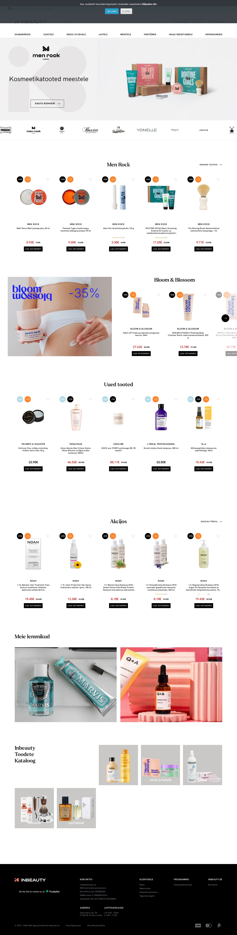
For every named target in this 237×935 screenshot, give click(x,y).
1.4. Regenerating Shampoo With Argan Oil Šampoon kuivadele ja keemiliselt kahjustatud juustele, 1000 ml (204, 589)
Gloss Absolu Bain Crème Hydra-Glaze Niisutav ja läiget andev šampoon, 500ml (76, 450)
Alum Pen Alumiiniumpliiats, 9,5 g (118, 228)
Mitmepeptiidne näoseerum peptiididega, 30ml (204, 449)
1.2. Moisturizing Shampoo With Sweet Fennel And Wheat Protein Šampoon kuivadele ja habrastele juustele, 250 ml (118, 589)
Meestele (125, 34)
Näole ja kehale (76, 34)
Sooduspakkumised (183, 885)
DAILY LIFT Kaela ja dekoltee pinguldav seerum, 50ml (141, 334)
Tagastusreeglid (147, 896)
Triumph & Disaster (33, 444)
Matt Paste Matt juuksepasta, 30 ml (33, 228)
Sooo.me (118, 444)
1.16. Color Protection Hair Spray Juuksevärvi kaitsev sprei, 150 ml (75, 586)
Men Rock (33, 224)
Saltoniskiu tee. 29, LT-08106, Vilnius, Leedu (91, 914)
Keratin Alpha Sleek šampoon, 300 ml (161, 448)
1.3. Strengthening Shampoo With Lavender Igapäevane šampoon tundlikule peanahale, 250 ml (161, 587)
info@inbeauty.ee (88, 885)
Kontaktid (212, 885)
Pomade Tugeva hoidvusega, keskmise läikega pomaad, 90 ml (76, 229)
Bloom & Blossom (141, 328)
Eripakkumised (213, 34)
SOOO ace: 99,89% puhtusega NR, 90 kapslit (118, 449)
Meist (142, 885)
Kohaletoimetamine (149, 892)
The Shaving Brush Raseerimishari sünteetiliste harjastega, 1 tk (203, 229)
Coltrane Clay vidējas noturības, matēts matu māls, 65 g (33, 449)
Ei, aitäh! (126, 11)
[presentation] (225, 318)
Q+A (203, 444)
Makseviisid (145, 888)
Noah (33, 580)
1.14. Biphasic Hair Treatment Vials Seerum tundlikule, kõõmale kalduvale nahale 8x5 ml (33, 587)
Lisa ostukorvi (33, 249)
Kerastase (76, 444)
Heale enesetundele (181, 34)
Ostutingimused (73, 925)
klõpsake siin (149, 4)
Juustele (48, 34)
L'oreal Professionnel (161, 444)
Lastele (103, 34)
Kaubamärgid (22, 34)
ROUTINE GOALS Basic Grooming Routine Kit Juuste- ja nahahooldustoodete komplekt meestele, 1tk (161, 232)
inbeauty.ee (54, 925)
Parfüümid (150, 34)
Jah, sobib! (112, 11)
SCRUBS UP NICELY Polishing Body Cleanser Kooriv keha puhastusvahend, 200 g (188, 335)
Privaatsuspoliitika (96, 925)
